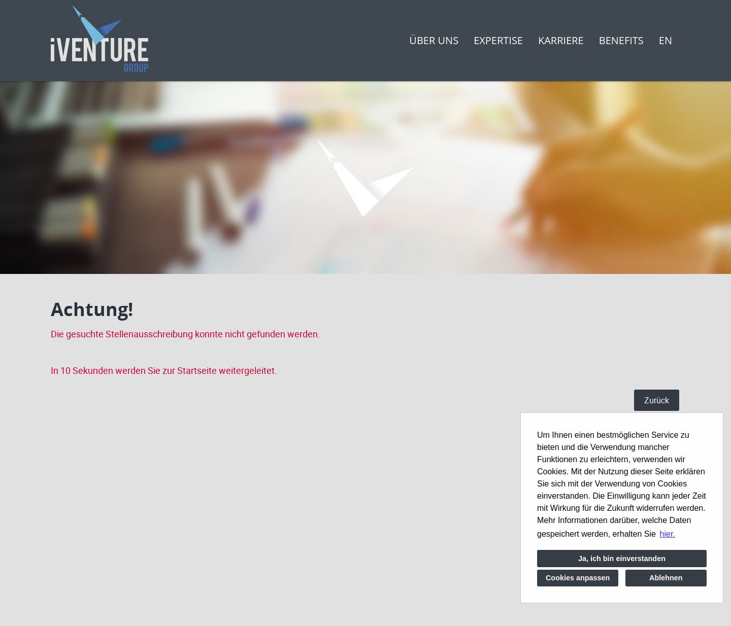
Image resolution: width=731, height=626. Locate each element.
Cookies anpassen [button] (578, 578)
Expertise (498, 40)
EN (665, 40)
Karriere (561, 40)
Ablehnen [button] (666, 578)
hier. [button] (667, 534)
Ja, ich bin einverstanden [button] (622, 558)
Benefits (621, 40)
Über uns (433, 40)
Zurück (656, 400)
